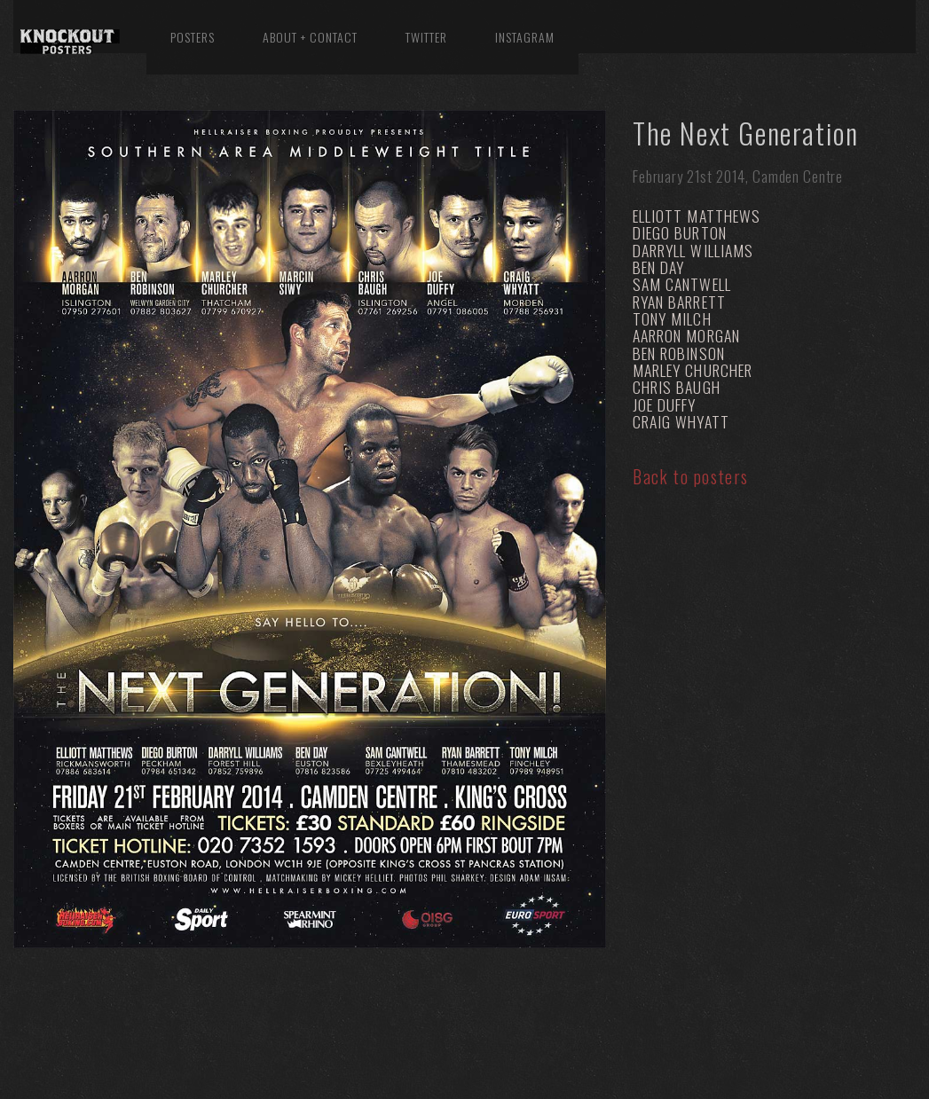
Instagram (525, 36)
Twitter (426, 36)
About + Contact (310, 36)
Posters (192, 36)
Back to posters (691, 476)
